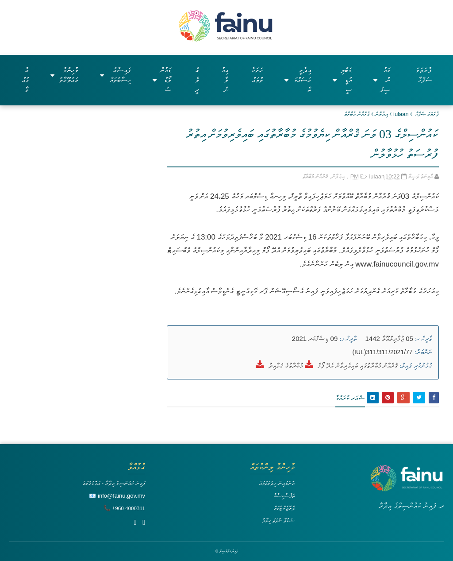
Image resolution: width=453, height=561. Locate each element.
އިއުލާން (224, 79)
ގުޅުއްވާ (25, 79)
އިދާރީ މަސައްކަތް (297, 79)
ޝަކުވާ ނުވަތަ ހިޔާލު (278, 520)
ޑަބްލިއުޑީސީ (342, 79)
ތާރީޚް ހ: (423, 338)
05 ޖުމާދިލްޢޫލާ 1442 (389, 338)
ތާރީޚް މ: (348, 338)
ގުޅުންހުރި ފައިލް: (415, 365)
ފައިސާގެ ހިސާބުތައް (115, 75)
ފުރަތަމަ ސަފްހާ (423, 75)
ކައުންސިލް (381, 79)
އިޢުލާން (381, 114)
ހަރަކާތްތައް (257, 75)
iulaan (401, 114)
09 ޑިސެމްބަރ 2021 (315, 338)
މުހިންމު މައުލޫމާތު (64, 75)
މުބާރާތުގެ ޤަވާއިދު (286, 365)
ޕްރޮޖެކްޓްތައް (284, 508)
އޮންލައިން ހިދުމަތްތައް (277, 483)
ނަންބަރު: (423, 352)
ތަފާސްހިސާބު (284, 495)
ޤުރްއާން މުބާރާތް (357, 114)
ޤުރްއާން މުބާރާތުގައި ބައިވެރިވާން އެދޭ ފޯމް (358, 365)
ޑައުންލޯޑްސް (162, 79)
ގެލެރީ (197, 79)
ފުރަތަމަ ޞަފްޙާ (427, 114)
